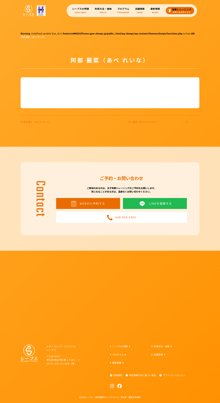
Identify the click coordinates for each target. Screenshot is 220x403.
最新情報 (155, 10)
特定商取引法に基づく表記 (142, 375)
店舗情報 (140, 10)
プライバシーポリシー (174, 375)
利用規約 (117, 375)
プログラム (123, 10)
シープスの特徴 (80, 10)
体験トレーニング (181, 10)
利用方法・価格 (103, 10)
